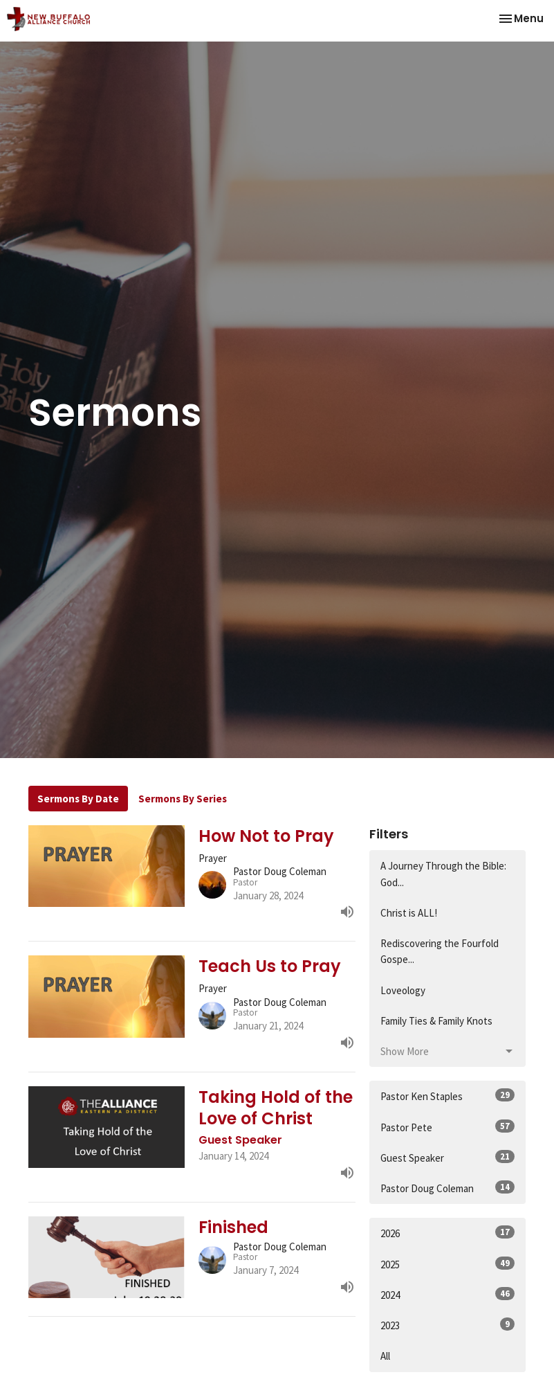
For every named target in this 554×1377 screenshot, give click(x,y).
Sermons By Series (182, 798)
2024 (447, 1294)
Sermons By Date (78, 798)
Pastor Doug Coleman (447, 1187)
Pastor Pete (447, 1126)
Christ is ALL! (408, 912)
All (385, 1355)
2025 (447, 1264)
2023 (447, 1324)
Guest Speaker (447, 1157)
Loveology (402, 990)
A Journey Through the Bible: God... (443, 873)
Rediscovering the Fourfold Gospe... (439, 951)
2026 (447, 1232)
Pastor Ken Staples (447, 1095)
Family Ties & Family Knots (436, 1020)
